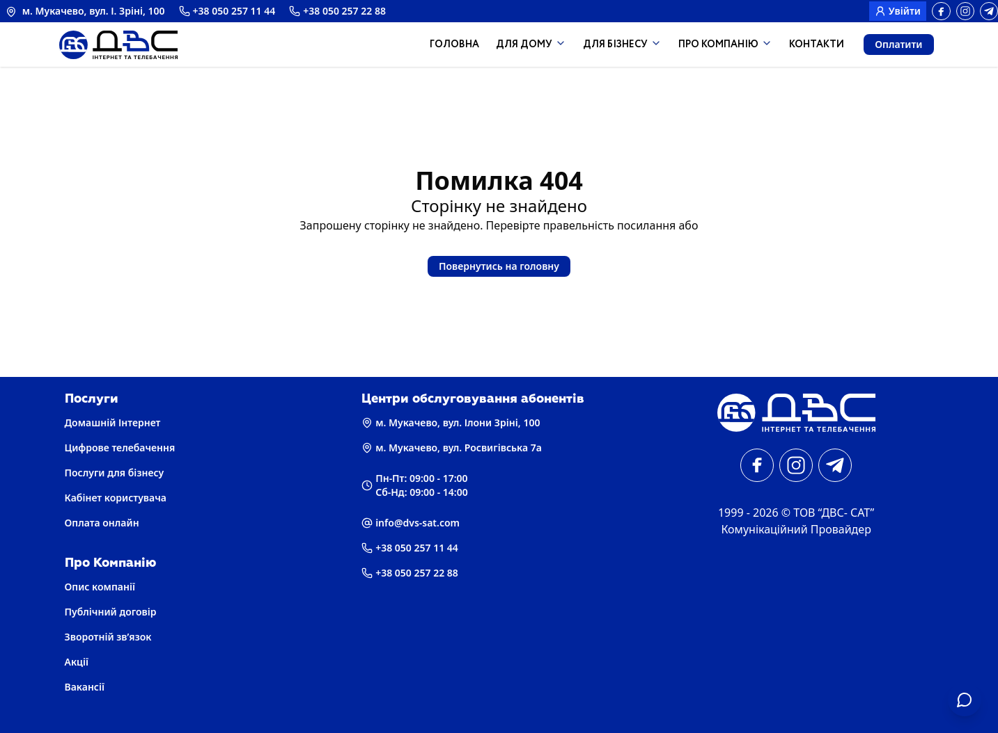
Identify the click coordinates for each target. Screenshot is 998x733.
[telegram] (989, 11)
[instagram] (965, 11)
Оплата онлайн (102, 522)
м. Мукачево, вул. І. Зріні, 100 (85, 10)
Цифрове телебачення (120, 447)
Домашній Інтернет (113, 422)
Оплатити (898, 44)
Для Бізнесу (622, 44)
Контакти (816, 44)
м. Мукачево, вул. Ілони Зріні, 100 (450, 422)
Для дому (531, 44)
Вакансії (85, 686)
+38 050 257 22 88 (337, 10)
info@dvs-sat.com (410, 522)
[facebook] (941, 11)
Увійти (898, 10)
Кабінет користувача (115, 497)
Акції (76, 661)
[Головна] (796, 413)
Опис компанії (100, 586)
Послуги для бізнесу (114, 472)
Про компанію (725, 44)
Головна (454, 44)
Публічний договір (111, 611)
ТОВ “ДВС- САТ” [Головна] (833, 512)
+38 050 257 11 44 (227, 10)
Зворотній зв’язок (108, 636)
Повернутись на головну (499, 266)
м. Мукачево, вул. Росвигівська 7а (451, 447)
